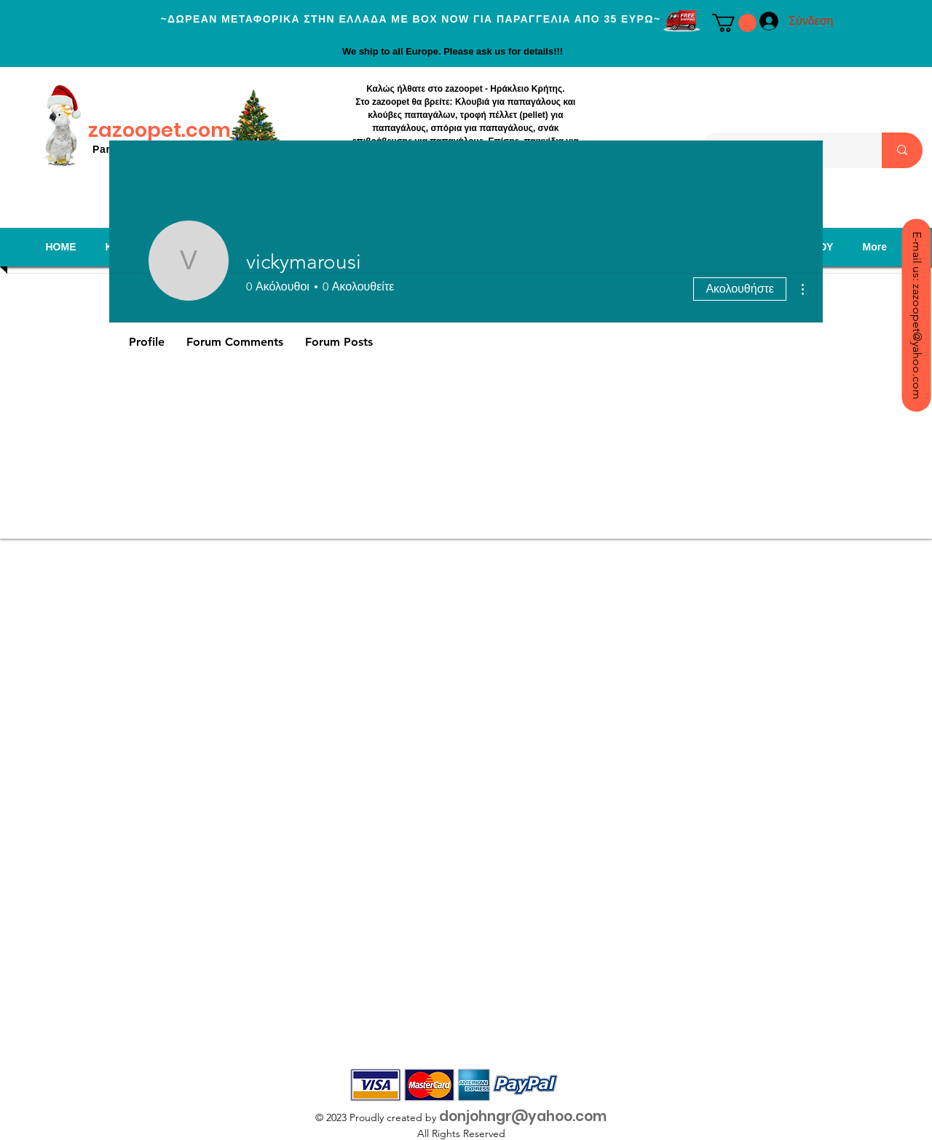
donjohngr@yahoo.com (523, 1116)
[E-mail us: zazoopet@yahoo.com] (916, 314)
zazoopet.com (159, 129)
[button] (734, 23)
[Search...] (902, 150)
